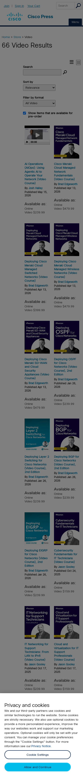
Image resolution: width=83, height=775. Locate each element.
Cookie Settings (38, 754)
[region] (41, 734)
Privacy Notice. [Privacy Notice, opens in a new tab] (41, 746)
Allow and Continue (37, 767)
